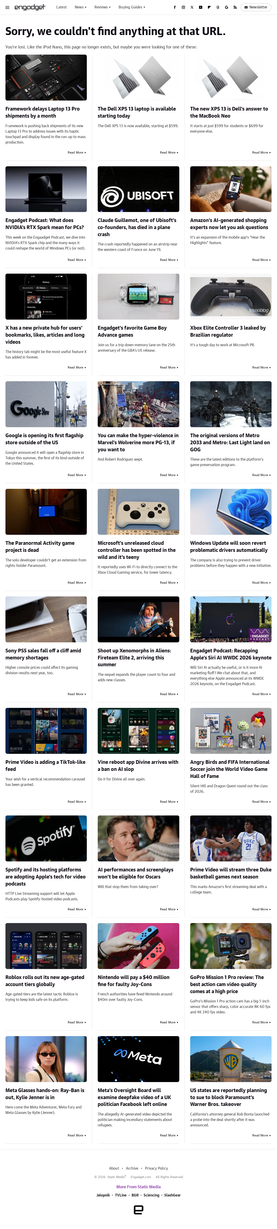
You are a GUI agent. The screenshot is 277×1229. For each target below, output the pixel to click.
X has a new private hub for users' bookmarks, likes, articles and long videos (45, 335)
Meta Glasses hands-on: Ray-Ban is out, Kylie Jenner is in (44, 1094)
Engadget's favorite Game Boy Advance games (132, 332)
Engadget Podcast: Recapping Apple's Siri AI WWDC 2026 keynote (231, 654)
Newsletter (256, 7)
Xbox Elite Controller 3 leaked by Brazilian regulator (228, 332)
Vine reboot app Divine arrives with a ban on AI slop (138, 766)
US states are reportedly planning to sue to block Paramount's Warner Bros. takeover (228, 1097)
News (79, 7)
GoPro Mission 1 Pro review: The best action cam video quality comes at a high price (227, 984)
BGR (135, 1195)
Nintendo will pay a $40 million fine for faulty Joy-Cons (134, 981)
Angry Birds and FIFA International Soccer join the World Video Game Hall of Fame (230, 769)
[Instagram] (183, 7)
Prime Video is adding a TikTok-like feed (45, 766)
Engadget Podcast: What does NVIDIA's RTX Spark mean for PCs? (44, 224)
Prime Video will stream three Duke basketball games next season (231, 873)
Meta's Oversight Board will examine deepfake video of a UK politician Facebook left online (134, 1097)
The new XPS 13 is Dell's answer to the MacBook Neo (229, 112)
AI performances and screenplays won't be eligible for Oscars (135, 873)
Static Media (116, 1177)
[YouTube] (200, 7)
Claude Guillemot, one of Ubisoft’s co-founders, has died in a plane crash (137, 227)
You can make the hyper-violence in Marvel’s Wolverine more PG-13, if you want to (138, 442)
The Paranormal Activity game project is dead (40, 547)
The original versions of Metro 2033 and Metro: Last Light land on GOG (230, 442)
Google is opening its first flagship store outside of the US (44, 439)
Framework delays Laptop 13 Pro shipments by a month (42, 112)
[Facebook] (174, 7)
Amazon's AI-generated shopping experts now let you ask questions (229, 224)
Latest (61, 7)
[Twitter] (192, 7)
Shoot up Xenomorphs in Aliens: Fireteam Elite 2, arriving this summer (134, 657)
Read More (75, 152)
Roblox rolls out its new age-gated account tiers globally (44, 981)
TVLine (121, 1195)
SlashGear (172, 1195)
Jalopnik (103, 1195)
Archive (132, 1168)
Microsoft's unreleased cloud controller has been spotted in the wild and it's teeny (137, 550)
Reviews (101, 7)
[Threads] (218, 7)
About (114, 1168)
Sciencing (151, 1195)
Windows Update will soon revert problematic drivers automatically (229, 547)
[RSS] (235, 7)
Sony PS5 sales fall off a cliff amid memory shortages (43, 654)
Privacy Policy (156, 1168)
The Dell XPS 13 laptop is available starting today (137, 112)
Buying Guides (130, 7)
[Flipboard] (209, 7)
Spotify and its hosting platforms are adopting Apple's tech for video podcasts (45, 876)
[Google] (226, 7)
